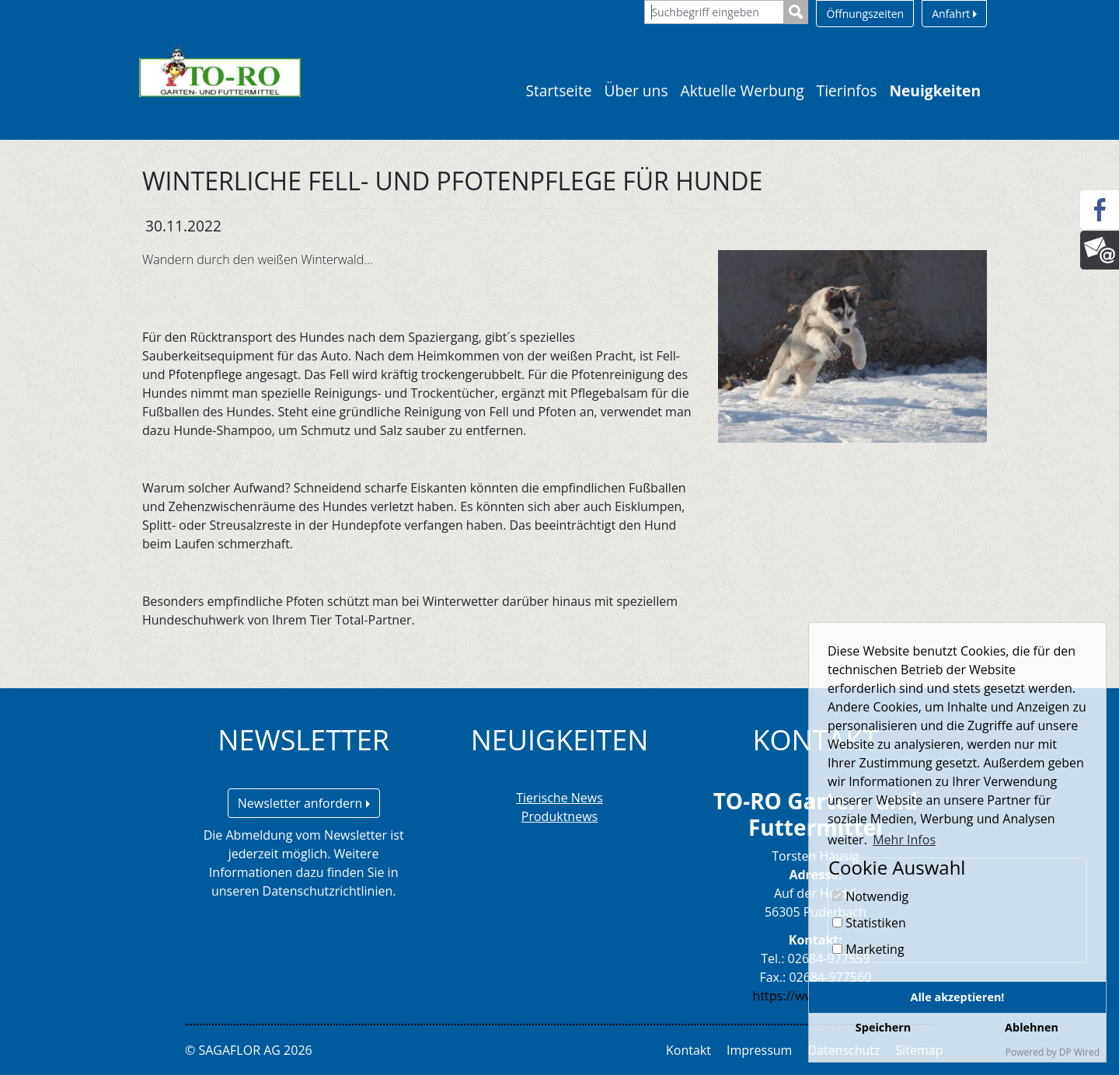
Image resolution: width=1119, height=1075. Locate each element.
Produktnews (559, 816)
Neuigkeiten (935, 90)
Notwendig (870, 896)
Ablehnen (1031, 1027)
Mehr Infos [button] (904, 839)
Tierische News (559, 797)
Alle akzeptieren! (958, 997)
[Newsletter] (1099, 250)
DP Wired (1079, 1052)
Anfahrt (954, 13)
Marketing (868, 949)
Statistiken (869, 922)
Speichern (883, 1027)
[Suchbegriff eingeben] (714, 12)
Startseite (558, 90)
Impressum (759, 1050)
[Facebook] (1099, 209)
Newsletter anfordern (304, 803)
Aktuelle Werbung (742, 90)
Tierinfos (847, 90)
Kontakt (688, 1050)
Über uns (636, 90)
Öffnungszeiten (865, 13)
